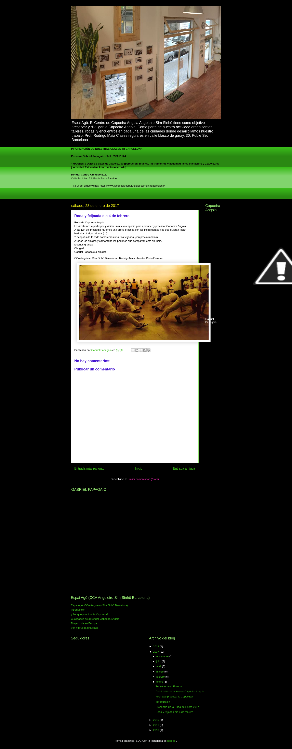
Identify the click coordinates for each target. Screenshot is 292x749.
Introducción (78, 609)
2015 (156, 719)
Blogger (171, 740)
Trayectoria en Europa (84, 623)
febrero (160, 676)
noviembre (162, 656)
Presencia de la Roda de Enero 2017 (177, 706)
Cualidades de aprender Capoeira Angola (95, 618)
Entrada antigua (184, 468)
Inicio (138, 468)
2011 (156, 724)
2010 (156, 730)
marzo (160, 671)
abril (159, 666)
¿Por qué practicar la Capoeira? (89, 614)
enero (160, 681)
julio (159, 661)
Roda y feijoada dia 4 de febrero (174, 711)
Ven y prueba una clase (84, 627)
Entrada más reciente (89, 468)
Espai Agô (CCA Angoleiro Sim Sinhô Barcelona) (99, 605)
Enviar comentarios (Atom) (143, 479)
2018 (156, 646)
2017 (156, 651)
